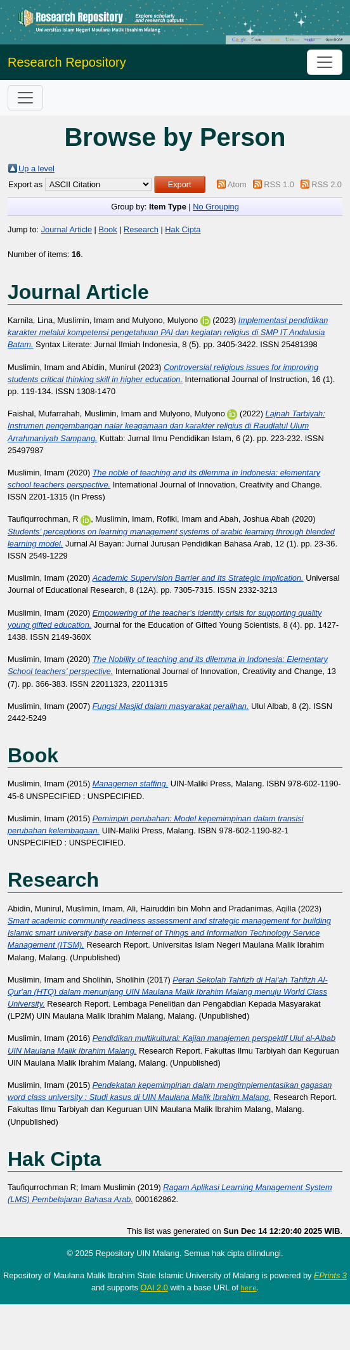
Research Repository (67, 62)
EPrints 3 (330, 1275)
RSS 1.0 (279, 184)
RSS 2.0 (326, 184)
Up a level (36, 168)
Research (141, 229)
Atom (237, 184)
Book (107, 229)
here (249, 1287)
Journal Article (66, 229)
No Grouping (216, 206)
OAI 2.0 (153, 1287)
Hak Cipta (182, 229)
